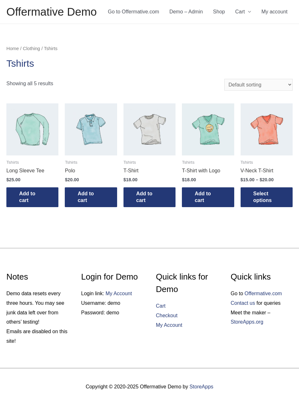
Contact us (243, 303)
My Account (119, 293)
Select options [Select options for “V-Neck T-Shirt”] (262, 197)
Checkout (167, 315)
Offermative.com (263, 293)
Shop (219, 11)
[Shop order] (258, 85)
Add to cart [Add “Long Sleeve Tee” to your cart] (27, 197)
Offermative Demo (51, 11)
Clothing (31, 48)
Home (12, 48)
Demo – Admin (186, 11)
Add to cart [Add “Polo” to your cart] (86, 197)
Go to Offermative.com (133, 11)
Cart (240, 11)
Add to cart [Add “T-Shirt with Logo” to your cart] (203, 197)
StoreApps (201, 386)
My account (274, 11)
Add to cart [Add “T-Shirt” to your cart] (144, 197)
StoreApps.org (247, 322)
